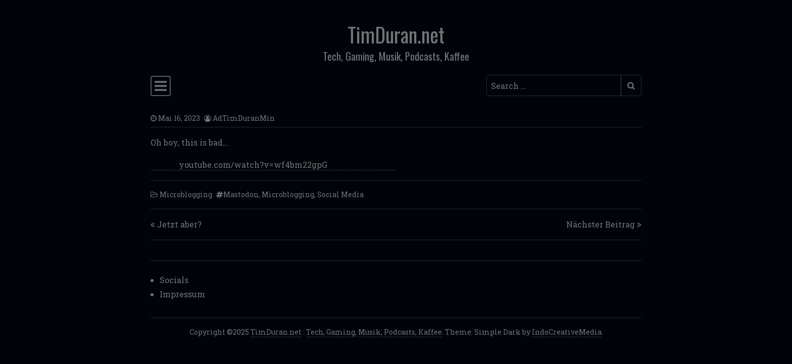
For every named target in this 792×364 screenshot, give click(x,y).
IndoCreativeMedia (567, 332)
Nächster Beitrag (600, 224)
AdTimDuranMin (244, 118)
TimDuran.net (396, 34)
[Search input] (553, 85)
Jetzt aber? (179, 224)
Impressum (182, 294)
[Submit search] (631, 85)
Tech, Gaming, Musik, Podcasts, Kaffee (374, 332)
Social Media (340, 194)
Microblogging (186, 194)
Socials (174, 280)
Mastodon (241, 194)
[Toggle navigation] (161, 86)
